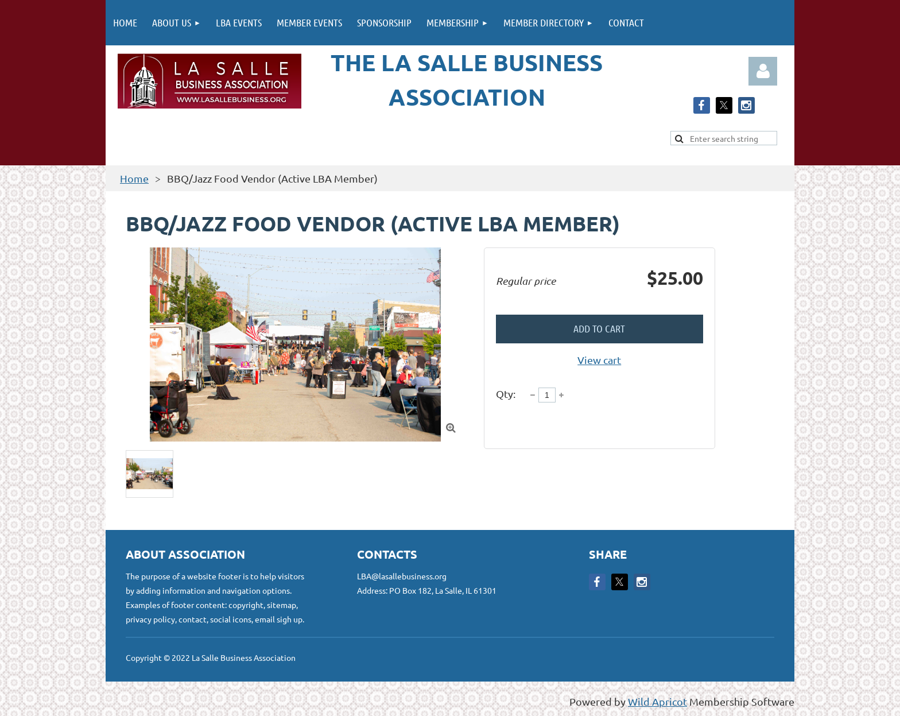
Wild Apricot (657, 701)
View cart (599, 360)
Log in (762, 71)
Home (134, 178)
